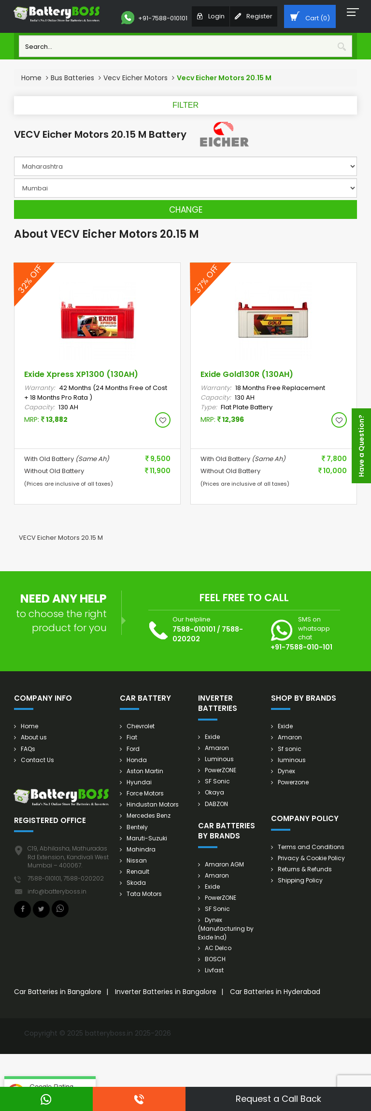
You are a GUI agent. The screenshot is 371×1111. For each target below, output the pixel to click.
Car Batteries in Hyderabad (275, 991)
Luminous (219, 759)
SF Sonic (217, 781)
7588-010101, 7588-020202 (66, 878)
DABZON (216, 804)
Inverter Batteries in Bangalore (165, 991)
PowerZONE (220, 770)
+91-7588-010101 (154, 18)
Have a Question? (361, 446)
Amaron (217, 748)
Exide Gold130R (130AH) (246, 374)
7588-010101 (193, 629)
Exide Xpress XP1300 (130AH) (81, 374)
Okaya (214, 792)
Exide (212, 737)
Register (253, 16)
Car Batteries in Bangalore (57, 991)
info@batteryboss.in (57, 891)
